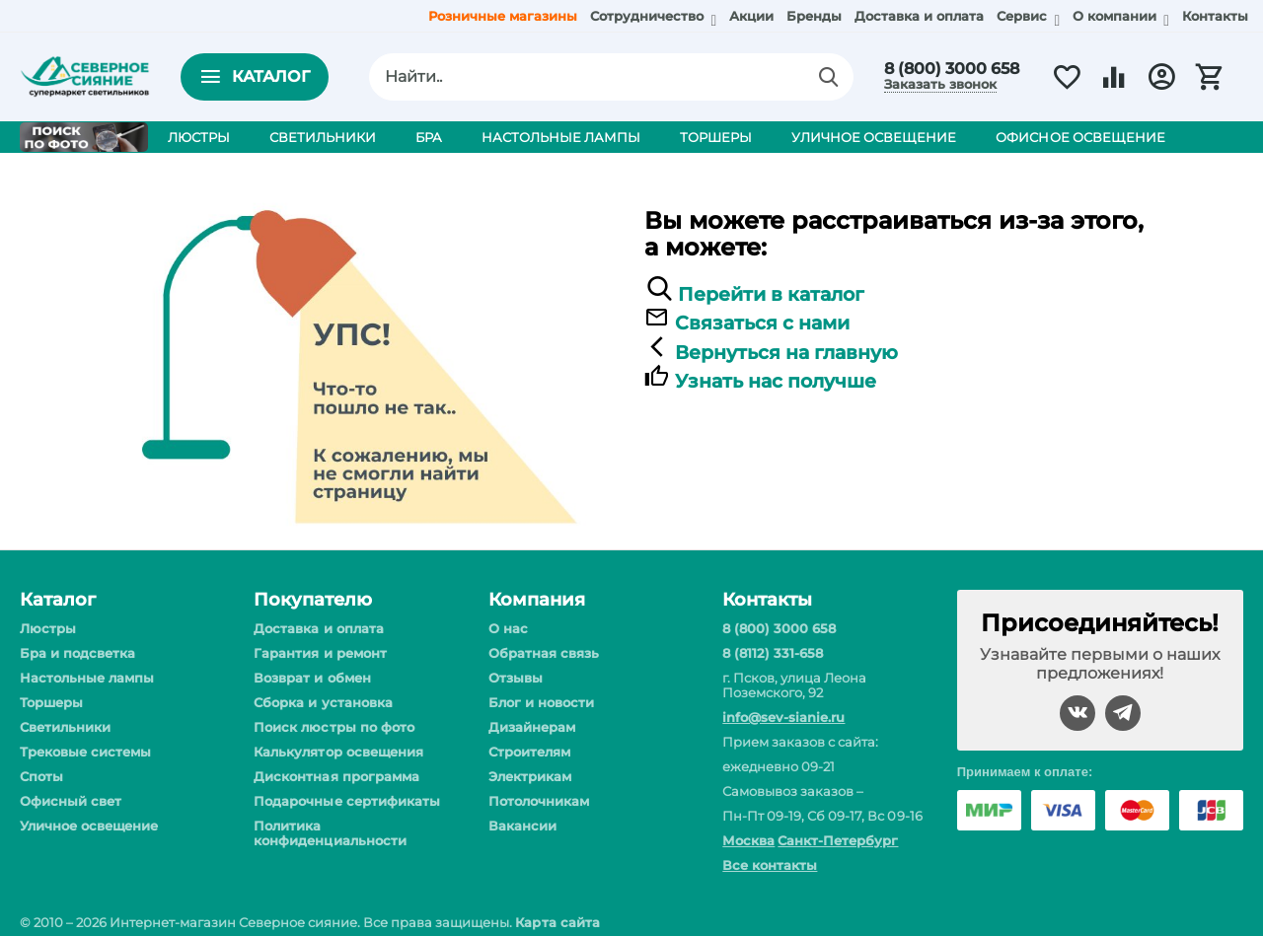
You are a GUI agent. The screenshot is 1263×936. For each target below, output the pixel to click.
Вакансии (522, 825)
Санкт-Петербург (838, 840)
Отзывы (515, 677)
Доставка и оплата (919, 16)
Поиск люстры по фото (333, 727)
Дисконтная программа (336, 776)
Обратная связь (543, 653)
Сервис (1024, 16)
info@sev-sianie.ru (783, 717)
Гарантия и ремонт (320, 653)
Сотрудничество (648, 16)
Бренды (814, 16)
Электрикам (529, 776)
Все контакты (769, 865)
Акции (751, 16)
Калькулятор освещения (338, 751)
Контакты (1215, 16)
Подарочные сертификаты (346, 801)
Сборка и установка (323, 702)
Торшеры (51, 702)
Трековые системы (85, 751)
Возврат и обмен (312, 677)
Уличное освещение (89, 825)
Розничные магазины (502, 16)
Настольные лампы (87, 677)
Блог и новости (541, 702)
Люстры (48, 628)
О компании (1116, 16)
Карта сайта (557, 922)
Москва (748, 840)
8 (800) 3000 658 (951, 69)
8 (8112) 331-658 (772, 653)
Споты (41, 776)
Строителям (529, 751)
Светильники (65, 727)
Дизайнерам (531, 727)
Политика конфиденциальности (330, 833)
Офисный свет (70, 801)
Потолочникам (538, 801)
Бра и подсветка (77, 653)
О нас (508, 628)
